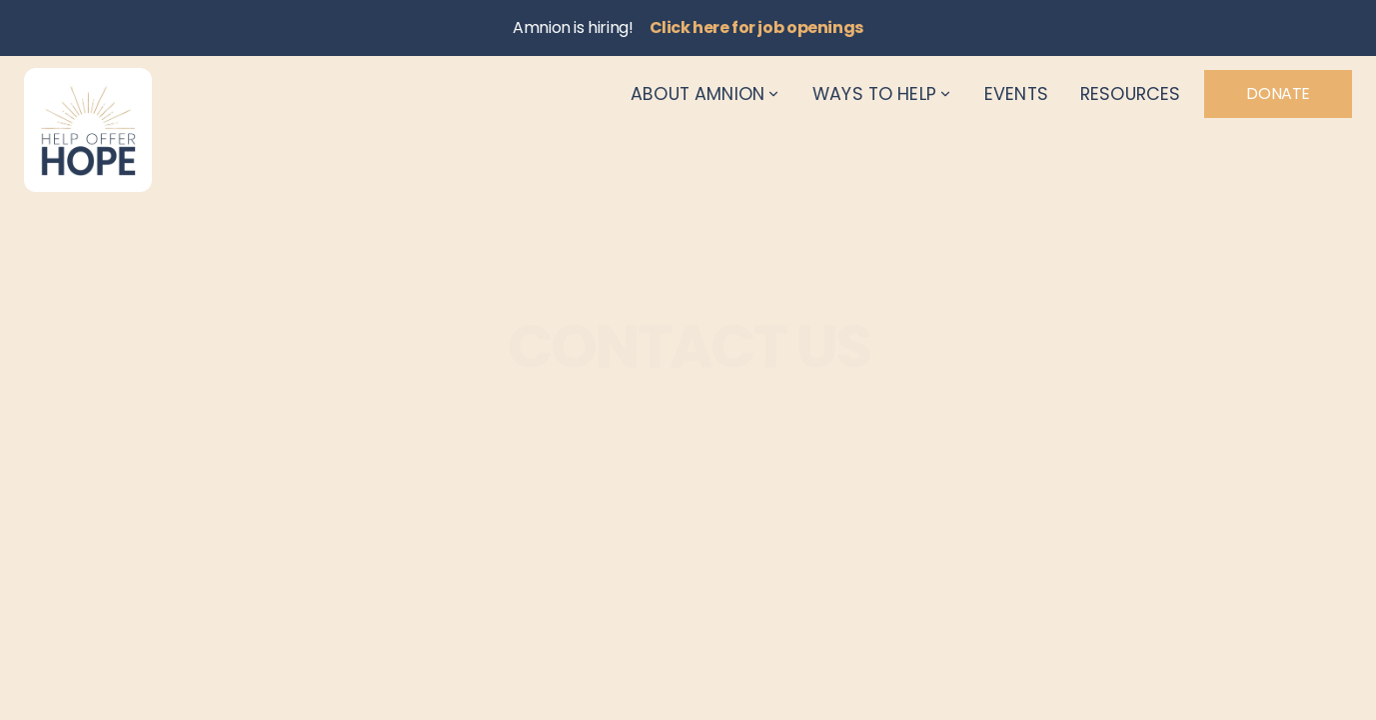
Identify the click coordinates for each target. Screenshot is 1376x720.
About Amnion (705, 94)
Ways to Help (882, 94)
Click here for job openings (756, 27)
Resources (1130, 94)
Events (1016, 94)
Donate (1278, 93)
